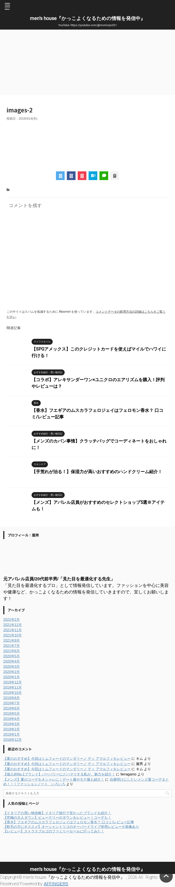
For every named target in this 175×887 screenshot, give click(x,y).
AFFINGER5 (56, 883)
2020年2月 (11, 672)
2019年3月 (11, 724)
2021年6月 (11, 651)
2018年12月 (12, 740)
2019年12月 (12, 682)
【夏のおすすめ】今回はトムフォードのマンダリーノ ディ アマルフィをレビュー (67, 758)
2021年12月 (12, 625)
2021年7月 (11, 646)
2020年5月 (11, 656)
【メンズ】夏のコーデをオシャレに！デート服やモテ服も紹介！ (53, 779)
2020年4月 (11, 661)
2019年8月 (11, 698)
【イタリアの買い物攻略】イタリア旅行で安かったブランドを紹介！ (57, 813)
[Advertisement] (87, 62)
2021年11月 (12, 630)
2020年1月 (11, 677)
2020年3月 (11, 666)
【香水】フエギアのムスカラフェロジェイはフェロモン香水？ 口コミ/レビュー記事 (68, 822)
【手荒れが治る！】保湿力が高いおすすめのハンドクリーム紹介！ (97, 471)
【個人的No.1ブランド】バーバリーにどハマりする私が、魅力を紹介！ (59, 774)
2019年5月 (11, 713)
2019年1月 (11, 734)
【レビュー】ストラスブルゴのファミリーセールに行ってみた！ (53, 831)
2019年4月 (11, 719)
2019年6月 (11, 708)
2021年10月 (12, 635)
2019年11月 (12, 687)
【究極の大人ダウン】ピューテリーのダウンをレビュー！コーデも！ (57, 817)
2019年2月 (11, 729)
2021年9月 (11, 640)
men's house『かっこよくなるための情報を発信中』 (87, 18)
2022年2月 (11, 619)
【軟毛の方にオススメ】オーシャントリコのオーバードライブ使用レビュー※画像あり (71, 827)
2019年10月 (12, 693)
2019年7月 (11, 703)
